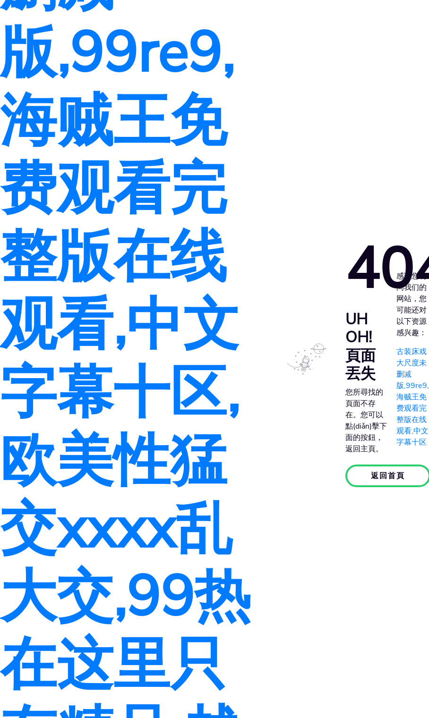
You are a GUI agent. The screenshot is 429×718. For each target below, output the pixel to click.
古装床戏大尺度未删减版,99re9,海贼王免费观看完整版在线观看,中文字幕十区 (412, 397)
